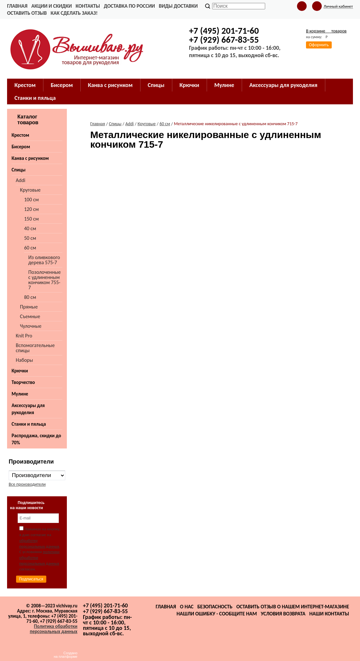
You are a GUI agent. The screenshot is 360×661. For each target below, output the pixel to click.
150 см (31, 219)
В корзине (326, 31)
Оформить (319, 45)
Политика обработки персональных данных (53, 628)
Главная (17, 6)
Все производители (27, 484)
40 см (30, 228)
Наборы (24, 360)
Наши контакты (329, 614)
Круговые (30, 190)
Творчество (23, 382)
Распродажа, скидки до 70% (36, 439)
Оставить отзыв (27, 13)
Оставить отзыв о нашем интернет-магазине (292, 607)
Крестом (25, 85)
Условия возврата (283, 614)
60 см (30, 248)
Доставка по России (129, 6)
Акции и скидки (51, 6)
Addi (20, 180)
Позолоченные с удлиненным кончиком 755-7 (44, 280)
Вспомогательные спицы (35, 347)
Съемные (30, 316)
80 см (30, 297)
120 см (31, 209)
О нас (187, 607)
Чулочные (30, 326)
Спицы (156, 85)
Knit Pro (24, 336)
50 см (30, 238)
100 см (31, 199)
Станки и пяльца (35, 97)
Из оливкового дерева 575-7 (44, 259)
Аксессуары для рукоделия (283, 85)
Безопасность (214, 607)
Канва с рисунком (110, 85)
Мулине (224, 85)
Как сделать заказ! (73, 13)
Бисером (62, 85)
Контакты (88, 6)
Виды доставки (178, 6)
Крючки (189, 85)
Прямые (29, 307)
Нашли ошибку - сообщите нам (216, 614)
